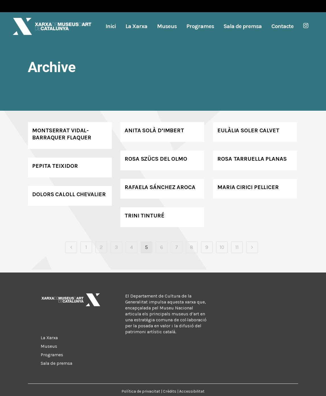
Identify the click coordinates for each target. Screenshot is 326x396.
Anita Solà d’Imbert (154, 130)
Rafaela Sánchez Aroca (160, 187)
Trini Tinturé (144, 215)
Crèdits (169, 391)
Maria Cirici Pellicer (248, 187)
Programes (52, 354)
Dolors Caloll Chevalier (69, 194)
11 (237, 247)
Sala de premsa (56, 363)
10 (222, 247)
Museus (49, 346)
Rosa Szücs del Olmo (156, 159)
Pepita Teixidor (55, 166)
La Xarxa (49, 337)
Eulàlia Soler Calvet (248, 130)
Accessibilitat (192, 391)
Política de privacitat (140, 391)
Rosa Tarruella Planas (252, 159)
